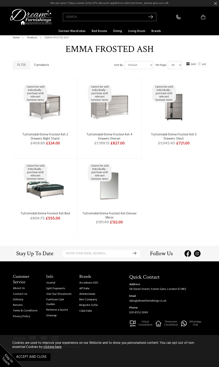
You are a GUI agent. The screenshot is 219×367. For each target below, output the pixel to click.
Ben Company (88, 299)
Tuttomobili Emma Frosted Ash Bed (45, 213)
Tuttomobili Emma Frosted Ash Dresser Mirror (109, 215)
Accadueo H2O (88, 282)
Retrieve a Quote (57, 310)
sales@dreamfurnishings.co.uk (147, 300)
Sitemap (51, 315)
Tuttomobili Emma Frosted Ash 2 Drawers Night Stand (45, 136)
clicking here (52, 347)
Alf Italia (84, 288)
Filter (21, 65)
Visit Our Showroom (58, 294)
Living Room (136, 31)
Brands (156, 31)
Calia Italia (85, 311)
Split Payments (55, 288)
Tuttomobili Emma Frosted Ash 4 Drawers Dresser (109, 136)
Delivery (18, 299)
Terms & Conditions (25, 310)
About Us (19, 288)
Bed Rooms (99, 31)
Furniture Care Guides (55, 302)
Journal (50, 282)
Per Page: (169, 65)
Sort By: (133, 65)
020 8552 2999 (138, 312)
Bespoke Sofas (88, 305)
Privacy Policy (21, 316)
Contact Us (20, 294)
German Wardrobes (71, 31)
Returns (18, 305)
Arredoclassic (87, 294)
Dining (117, 31)
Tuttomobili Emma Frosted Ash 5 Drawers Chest (174, 136)
